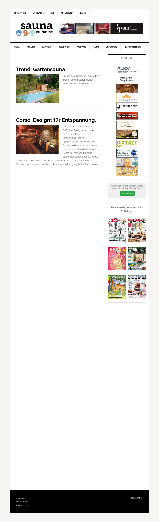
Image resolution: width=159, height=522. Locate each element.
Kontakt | (19, 505)
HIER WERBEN (136, 498)
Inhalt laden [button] (127, 193)
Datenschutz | (22, 502)
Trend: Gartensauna (40, 69)
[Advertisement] (130, 332)
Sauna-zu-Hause (35, 29)
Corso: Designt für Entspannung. (56, 120)
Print (25, 505)
